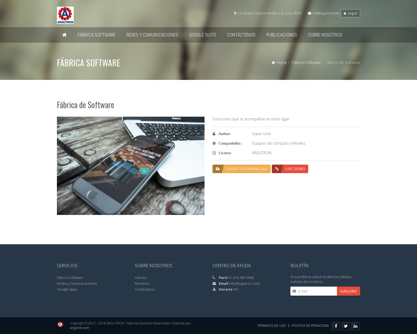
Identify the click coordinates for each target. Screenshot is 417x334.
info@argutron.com (326, 13)
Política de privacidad (310, 325)
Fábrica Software (306, 62)
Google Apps (67, 289)
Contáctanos (145, 289)
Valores (141, 277)
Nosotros (142, 283)
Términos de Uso (271, 325)
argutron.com (79, 327)
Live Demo (288, 169)
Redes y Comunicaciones (77, 283)
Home (281, 62)
